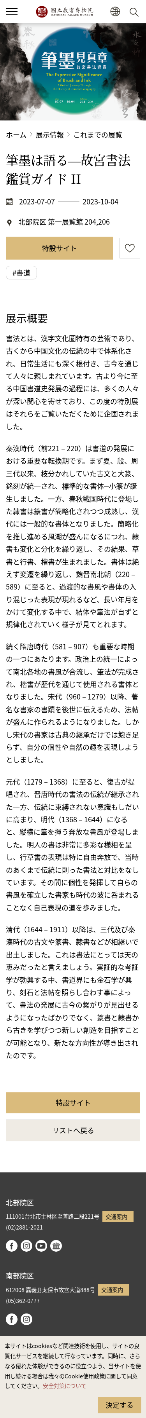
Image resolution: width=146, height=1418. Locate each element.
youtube (41, 1246)
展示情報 (50, 134)
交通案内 (116, 1216)
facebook (12, 1246)
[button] (115, 12)
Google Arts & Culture (56, 1246)
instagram (26, 1246)
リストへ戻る (73, 1130)
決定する (120, 1405)
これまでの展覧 (97, 134)
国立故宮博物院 (64, 11)
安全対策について (64, 1385)
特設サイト (59, 248)
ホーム (16, 134)
